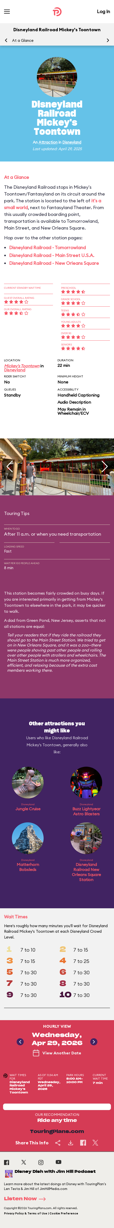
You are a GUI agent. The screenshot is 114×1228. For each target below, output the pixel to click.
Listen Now (26, 1199)
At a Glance (23, 40)
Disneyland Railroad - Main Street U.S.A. (51, 255)
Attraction (48, 142)
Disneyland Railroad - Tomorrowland (47, 247)
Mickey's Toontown (21, 365)
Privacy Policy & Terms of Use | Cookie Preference (41, 1213)
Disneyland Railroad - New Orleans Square (54, 263)
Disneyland (71, 142)
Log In (103, 11)
